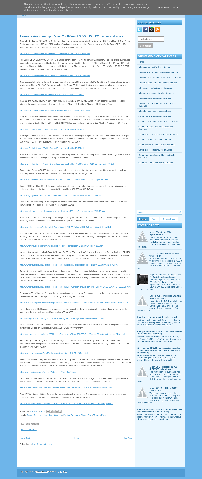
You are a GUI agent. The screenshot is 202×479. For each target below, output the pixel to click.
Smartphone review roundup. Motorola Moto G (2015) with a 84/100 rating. (159, 332)
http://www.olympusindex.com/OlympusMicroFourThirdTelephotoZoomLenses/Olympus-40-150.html (61, 246)
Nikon (50, 415)
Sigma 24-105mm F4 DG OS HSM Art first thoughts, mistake (165, 276)
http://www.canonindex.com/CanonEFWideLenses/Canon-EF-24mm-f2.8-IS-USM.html (56, 110)
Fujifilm (37, 415)
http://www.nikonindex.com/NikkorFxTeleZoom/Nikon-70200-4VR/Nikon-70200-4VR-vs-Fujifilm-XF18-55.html (65, 227)
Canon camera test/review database (154, 116)
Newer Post (25, 438)
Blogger (63, 471)
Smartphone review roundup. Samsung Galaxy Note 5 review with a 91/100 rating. (159, 410)
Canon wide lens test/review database (155, 139)
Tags (154, 219)
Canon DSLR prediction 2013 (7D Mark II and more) (165, 297)
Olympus (58, 415)
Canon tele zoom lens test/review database (158, 134)
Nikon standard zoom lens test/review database (159, 77)
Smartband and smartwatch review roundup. (158, 317)
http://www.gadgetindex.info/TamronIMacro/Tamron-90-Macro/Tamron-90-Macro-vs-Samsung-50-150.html (64, 180)
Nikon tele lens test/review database (154, 98)
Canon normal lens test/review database (156, 144)
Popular (142, 219)
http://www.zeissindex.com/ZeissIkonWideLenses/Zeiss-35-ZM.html (48, 372)
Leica (44, 415)
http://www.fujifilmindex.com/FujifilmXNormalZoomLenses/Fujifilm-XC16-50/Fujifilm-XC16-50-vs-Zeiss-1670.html (67, 164)
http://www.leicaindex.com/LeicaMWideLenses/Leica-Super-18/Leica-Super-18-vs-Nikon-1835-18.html (62, 211)
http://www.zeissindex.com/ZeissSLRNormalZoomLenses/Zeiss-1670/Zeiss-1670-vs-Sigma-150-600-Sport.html (66, 404)
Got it (176, 7)
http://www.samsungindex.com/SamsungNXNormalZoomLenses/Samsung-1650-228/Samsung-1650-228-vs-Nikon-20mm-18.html (74, 303)
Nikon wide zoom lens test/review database (158, 72)
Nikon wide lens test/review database (155, 88)
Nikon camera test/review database (154, 67)
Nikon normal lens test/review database (156, 93)
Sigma (84, 415)
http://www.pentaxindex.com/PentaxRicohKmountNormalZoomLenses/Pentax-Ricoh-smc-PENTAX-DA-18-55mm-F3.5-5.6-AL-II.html (75, 287)
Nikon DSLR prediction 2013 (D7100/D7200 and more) (163, 368)
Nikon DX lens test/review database (154, 111)
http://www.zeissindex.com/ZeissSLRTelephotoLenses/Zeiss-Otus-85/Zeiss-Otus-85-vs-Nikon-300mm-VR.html (66, 388)
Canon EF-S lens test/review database (155, 162)
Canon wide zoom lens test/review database (158, 121)
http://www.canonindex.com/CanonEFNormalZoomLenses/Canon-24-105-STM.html (55, 54)
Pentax (66, 415)
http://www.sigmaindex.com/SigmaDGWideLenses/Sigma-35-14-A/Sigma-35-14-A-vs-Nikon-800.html (62, 318)
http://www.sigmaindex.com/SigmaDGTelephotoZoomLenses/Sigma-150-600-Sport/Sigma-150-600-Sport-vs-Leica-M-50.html (72, 334)
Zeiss (103, 415)
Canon (30, 415)
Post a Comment (29, 429)
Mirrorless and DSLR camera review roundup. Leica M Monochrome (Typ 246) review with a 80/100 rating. (159, 350)
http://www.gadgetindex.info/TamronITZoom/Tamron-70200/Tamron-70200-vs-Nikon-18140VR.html (61, 195)
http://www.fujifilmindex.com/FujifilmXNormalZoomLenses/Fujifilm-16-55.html (52, 129)
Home (76, 438)
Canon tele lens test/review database (155, 150)
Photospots (41, 471)
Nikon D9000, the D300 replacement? (160, 233)
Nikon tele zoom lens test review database (157, 83)
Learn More (163, 7)
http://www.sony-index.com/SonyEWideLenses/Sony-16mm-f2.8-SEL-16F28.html (54, 353)
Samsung (75, 415)
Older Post (127, 438)
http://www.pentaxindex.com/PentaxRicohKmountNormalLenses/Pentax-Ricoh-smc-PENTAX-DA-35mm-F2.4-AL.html (69, 265)
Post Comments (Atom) (43, 444)
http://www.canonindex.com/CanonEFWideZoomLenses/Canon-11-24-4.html (52, 94)
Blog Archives (169, 219)
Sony (90, 415)
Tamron (96, 415)
